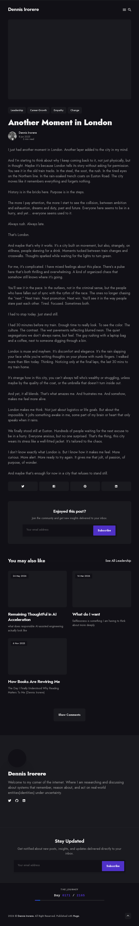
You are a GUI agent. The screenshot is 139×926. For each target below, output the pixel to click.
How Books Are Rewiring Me (34, 681)
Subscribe (104, 530)
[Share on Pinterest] (85, 486)
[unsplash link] (29, 800)
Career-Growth (38, 110)
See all (118, 560)
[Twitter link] (10, 800)
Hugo (76, 916)
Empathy (58, 110)
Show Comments (69, 715)
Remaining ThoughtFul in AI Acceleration (32, 617)
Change (74, 110)
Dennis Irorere (23, 9)
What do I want (86, 614)
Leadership (17, 110)
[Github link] (17, 800)
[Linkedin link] (24, 800)
